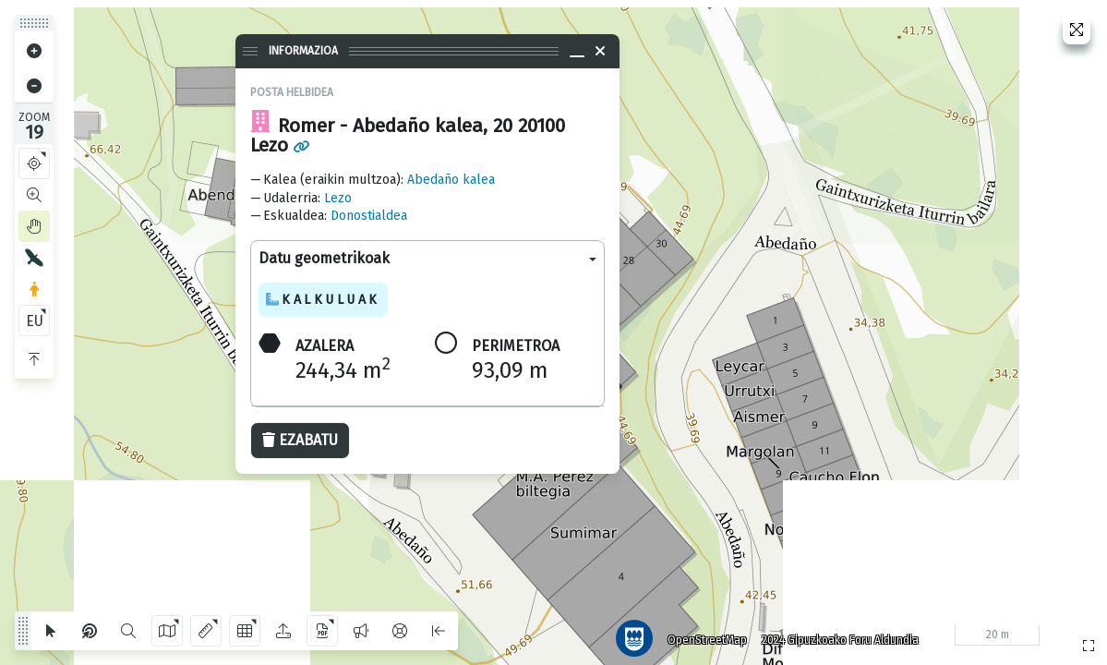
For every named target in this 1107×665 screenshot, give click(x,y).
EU (34, 321)
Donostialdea (369, 216)
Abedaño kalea (451, 179)
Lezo (338, 198)
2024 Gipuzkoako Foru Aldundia (832, 632)
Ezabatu (300, 440)
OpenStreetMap (700, 632)
